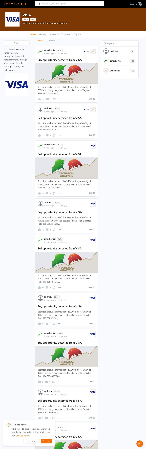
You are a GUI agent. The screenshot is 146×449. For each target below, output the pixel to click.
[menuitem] (133, 4)
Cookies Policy (22, 435)
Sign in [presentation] (133, 3)
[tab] (40, 40)
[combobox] (69, 2)
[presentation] (12, 19)
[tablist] (66, 40)
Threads (51, 40)
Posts (40, 40)
